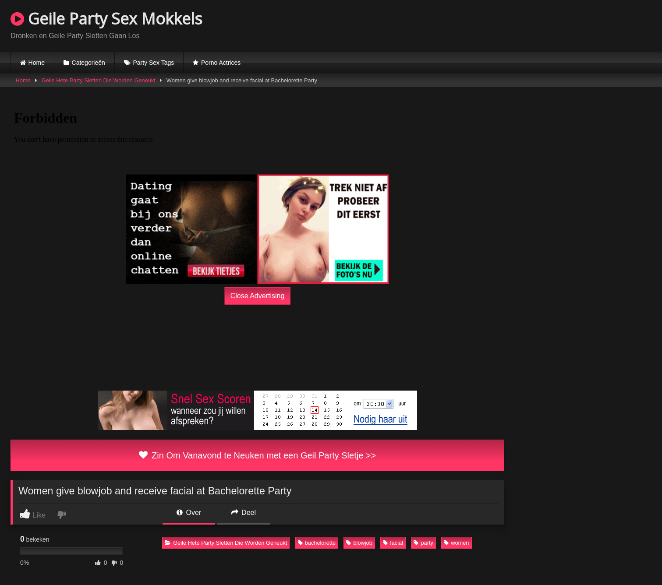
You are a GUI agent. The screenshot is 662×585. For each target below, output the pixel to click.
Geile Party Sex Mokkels (106, 18)
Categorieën (88, 62)
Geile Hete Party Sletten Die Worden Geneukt (99, 80)
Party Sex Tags (153, 62)
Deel (243, 512)
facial (393, 542)
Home (36, 62)
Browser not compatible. (548, 24)
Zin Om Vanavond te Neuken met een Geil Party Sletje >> (257, 455)
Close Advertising (257, 295)
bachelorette (317, 542)
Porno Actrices (221, 62)
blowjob (359, 542)
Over (189, 512)
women (456, 542)
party (423, 542)
